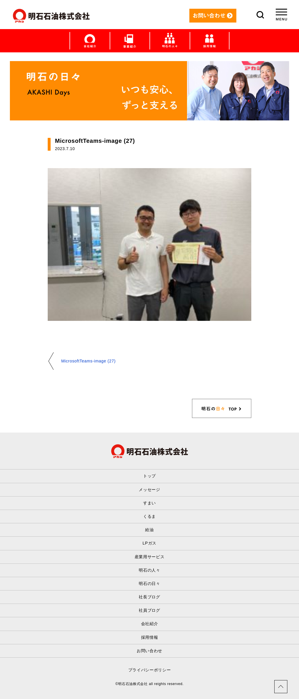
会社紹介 (149, 623)
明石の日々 (149, 583)
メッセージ (149, 489)
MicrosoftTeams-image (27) (88, 361)
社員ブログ (149, 610)
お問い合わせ (149, 650)
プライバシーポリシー (149, 670)
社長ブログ (149, 597)
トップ (149, 476)
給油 (149, 529)
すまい (149, 503)
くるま (149, 516)
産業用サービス (150, 556)
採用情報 (149, 637)
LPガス (149, 543)
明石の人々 (149, 570)
